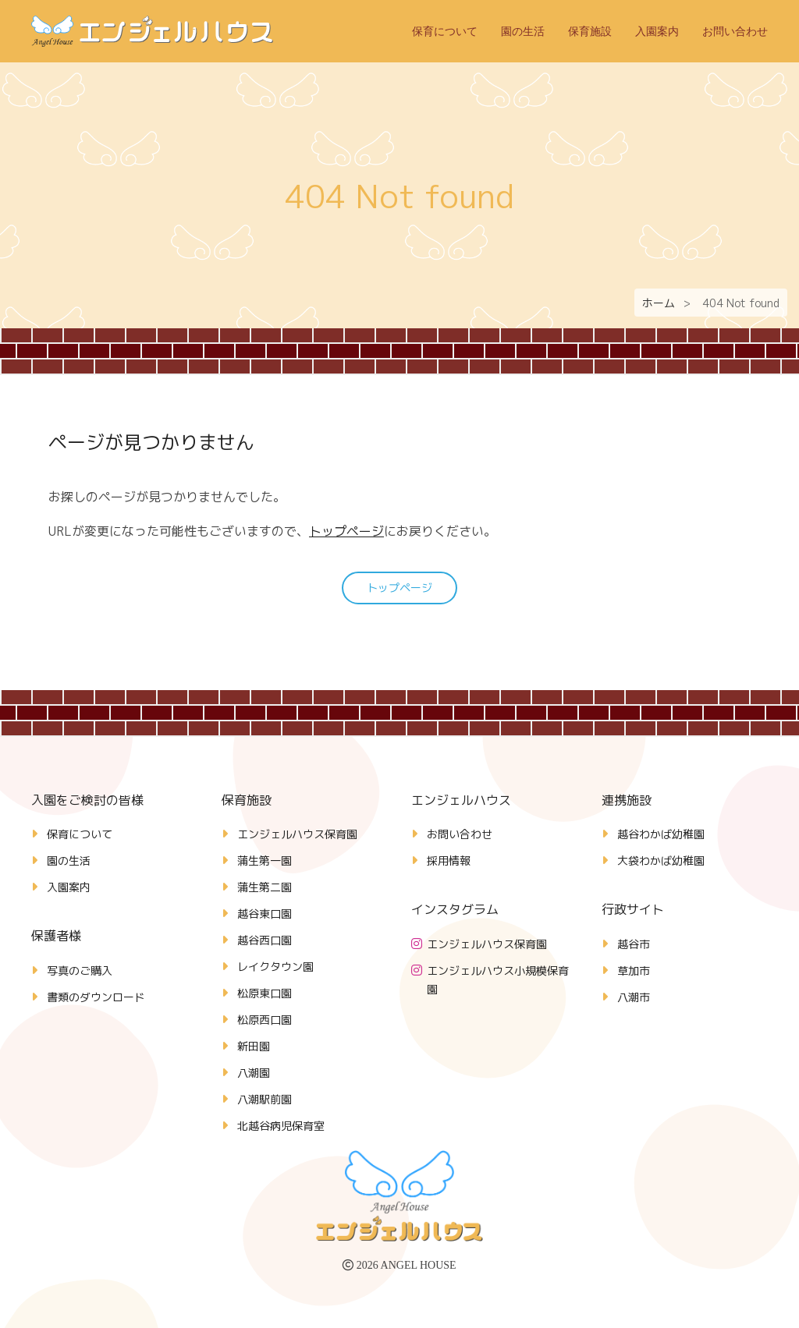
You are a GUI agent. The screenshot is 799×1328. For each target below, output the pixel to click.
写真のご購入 (79, 970)
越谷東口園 (264, 913)
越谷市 (633, 944)
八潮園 (253, 1072)
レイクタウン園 (275, 966)
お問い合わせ (735, 31)
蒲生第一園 (264, 860)
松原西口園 (264, 1019)
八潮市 (633, 997)
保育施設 (590, 31)
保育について (445, 31)
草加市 (633, 970)
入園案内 (657, 31)
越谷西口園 (264, 940)
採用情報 (449, 860)
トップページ (346, 531)
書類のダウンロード (96, 997)
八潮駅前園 (264, 1099)
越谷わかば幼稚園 (661, 834)
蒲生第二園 (264, 887)
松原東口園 (264, 993)
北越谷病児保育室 (281, 1125)
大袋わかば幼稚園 (661, 860)
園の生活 (523, 31)
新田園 (253, 1046)
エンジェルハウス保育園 (297, 834)
